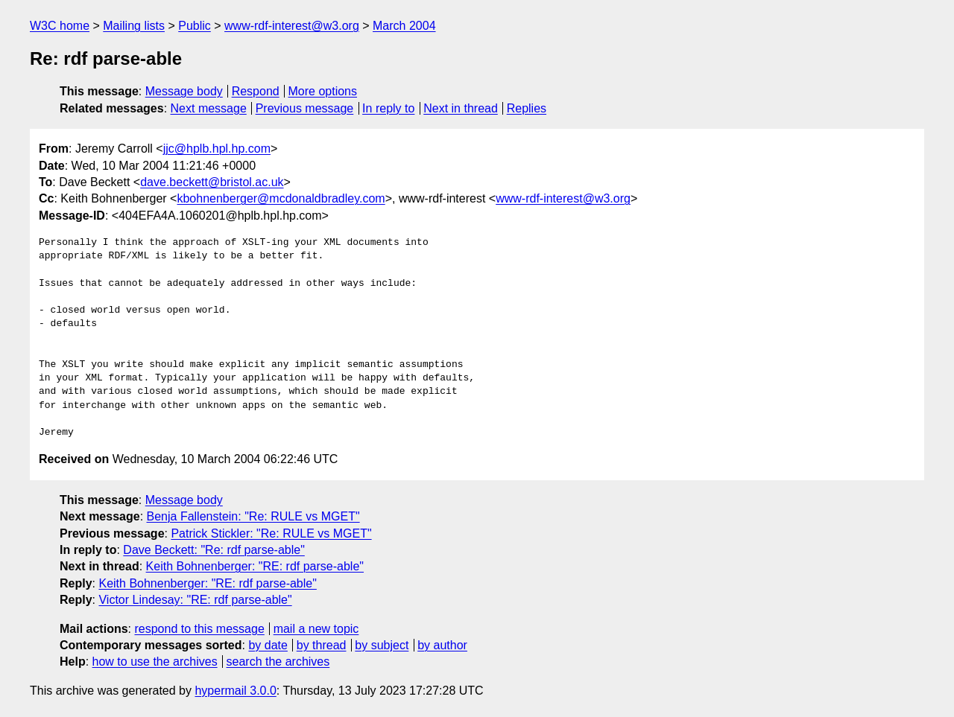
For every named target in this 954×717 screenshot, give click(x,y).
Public (194, 25)
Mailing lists (134, 25)
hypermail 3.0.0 (235, 690)
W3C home (59, 25)
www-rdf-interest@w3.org (291, 25)
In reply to (388, 108)
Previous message (305, 108)
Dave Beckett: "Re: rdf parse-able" (213, 550)
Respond (255, 91)
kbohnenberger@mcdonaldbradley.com (281, 198)
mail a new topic (316, 628)
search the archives (278, 661)
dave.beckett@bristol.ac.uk (211, 182)
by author (442, 645)
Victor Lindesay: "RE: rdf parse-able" (194, 599)
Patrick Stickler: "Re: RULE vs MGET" (271, 533)
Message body (184, 91)
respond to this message (199, 628)
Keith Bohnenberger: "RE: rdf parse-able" (255, 566)
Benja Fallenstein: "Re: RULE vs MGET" (253, 516)
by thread (322, 645)
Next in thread (460, 108)
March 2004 (404, 25)
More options (323, 91)
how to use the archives (155, 661)
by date (267, 645)
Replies (526, 108)
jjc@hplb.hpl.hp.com (217, 148)
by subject (381, 645)
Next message (209, 108)
